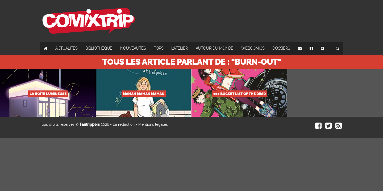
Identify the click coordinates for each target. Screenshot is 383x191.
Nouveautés (133, 48)
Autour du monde (214, 48)
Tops (158, 48)
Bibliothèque (98, 48)
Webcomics (252, 48)
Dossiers (281, 48)
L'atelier (179, 48)
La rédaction (124, 124)
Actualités (66, 48)
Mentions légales (153, 124)
